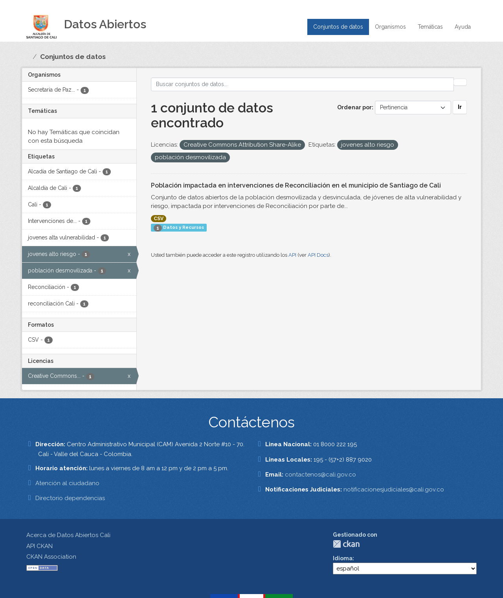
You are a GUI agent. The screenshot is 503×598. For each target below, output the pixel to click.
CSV (158, 218)
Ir (460, 107)
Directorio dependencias (70, 498)
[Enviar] (460, 82)
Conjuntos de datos (338, 27)
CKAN (346, 544)
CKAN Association (51, 556)
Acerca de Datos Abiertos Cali (68, 535)
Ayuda (463, 27)
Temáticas (430, 27)
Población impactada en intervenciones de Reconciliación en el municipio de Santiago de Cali (296, 185)
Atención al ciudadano (67, 483)
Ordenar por (354, 107)
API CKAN (39, 546)
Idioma (342, 558)
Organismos (390, 27)
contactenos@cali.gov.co (320, 474)
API (292, 255)
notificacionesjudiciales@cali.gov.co (393, 489)
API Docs (318, 255)
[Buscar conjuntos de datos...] (302, 84)
